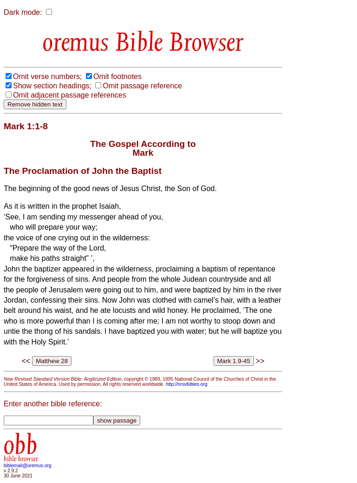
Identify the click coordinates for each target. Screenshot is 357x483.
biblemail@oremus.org (28, 465)
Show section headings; (52, 86)
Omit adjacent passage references (69, 95)
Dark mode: (23, 12)
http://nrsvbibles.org (186, 384)
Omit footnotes (117, 76)
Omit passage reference (142, 86)
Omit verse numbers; (47, 76)
